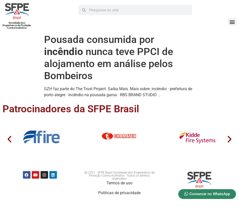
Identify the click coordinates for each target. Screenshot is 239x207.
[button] (232, 22)
